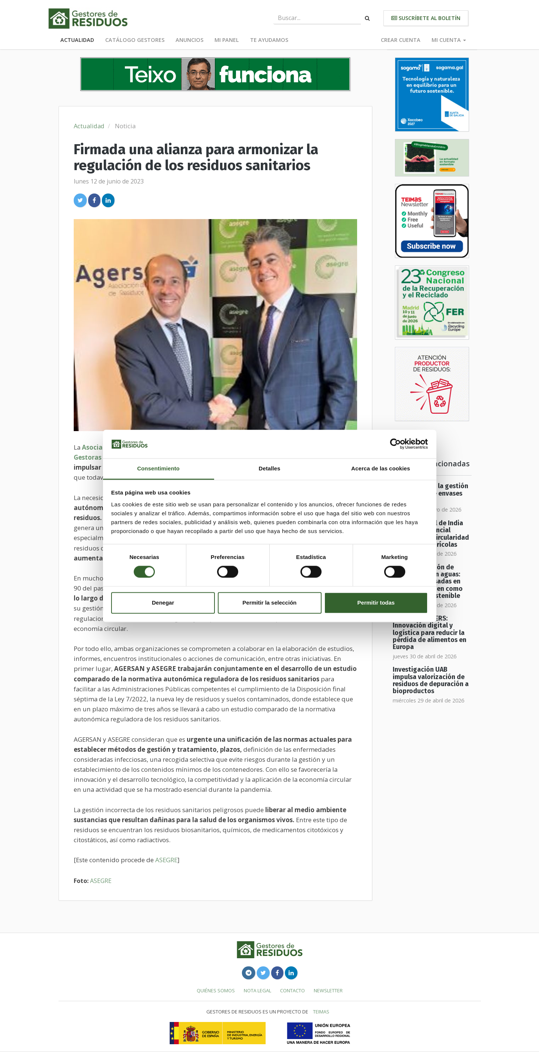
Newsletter (328, 990)
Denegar (163, 602)
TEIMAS (321, 1011)
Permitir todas (376, 602)
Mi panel (226, 39)
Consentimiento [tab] (158, 468)
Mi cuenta (449, 39)
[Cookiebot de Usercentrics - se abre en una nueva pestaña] (395, 444)
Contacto (292, 990)
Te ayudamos (269, 39)
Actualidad (77, 39)
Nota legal (257, 990)
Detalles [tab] (269, 468)
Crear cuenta (400, 39)
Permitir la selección (270, 602)
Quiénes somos (216, 990)
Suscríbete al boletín (425, 17)
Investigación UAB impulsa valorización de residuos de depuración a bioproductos (431, 680)
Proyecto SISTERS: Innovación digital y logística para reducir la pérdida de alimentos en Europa (429, 633)
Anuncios (189, 39)
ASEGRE (166, 860)
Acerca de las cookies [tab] (380, 468)
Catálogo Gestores (134, 39)
